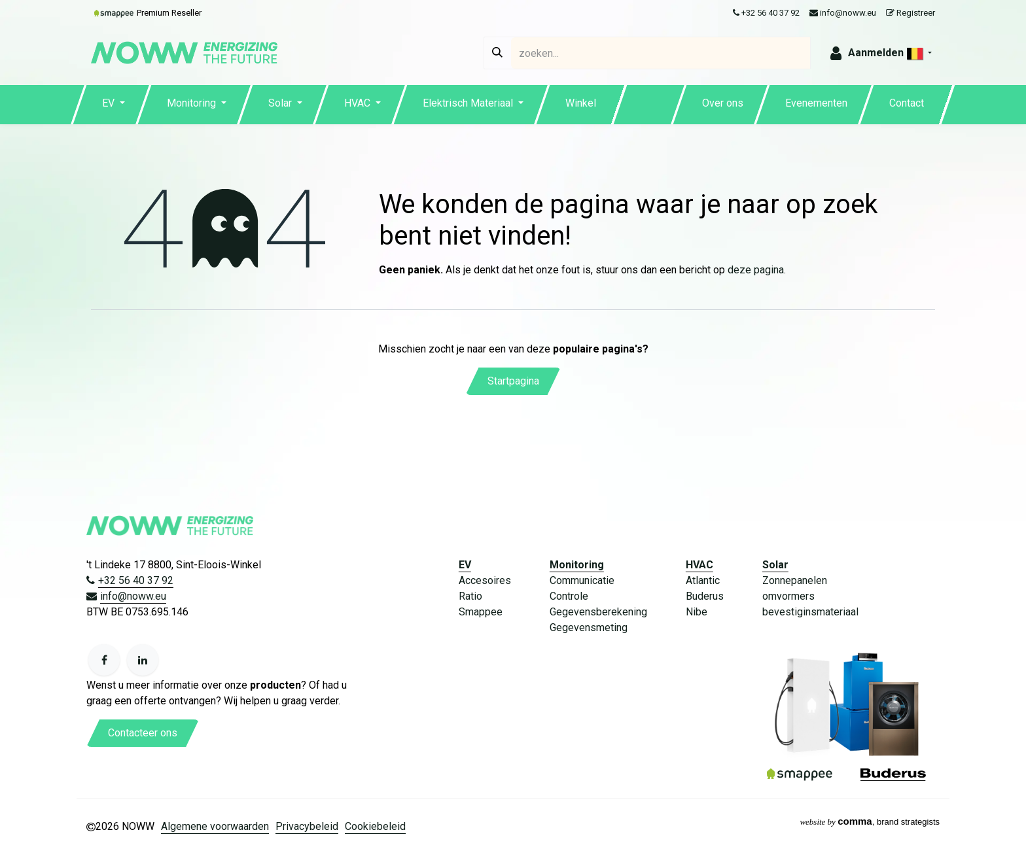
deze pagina (756, 270)
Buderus (705, 596)
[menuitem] (113, 104)
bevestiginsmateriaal (810, 612)
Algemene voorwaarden (215, 826)
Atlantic (703, 580)
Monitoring (577, 565)
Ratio (470, 596)
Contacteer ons (142, 733)
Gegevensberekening (598, 612)
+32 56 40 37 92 (766, 13)
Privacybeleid (306, 826)
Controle (569, 596)
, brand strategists (870, 822)
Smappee (481, 612)
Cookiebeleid (375, 826)
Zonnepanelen (794, 580)
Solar (775, 565)
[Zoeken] (497, 53)
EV (465, 565)
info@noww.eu (842, 13)
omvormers (788, 596)
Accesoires (485, 580)
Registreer (910, 13)
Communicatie (582, 580)
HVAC (699, 565)
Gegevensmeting (589, 627)
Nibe (696, 612)
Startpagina (513, 381)
